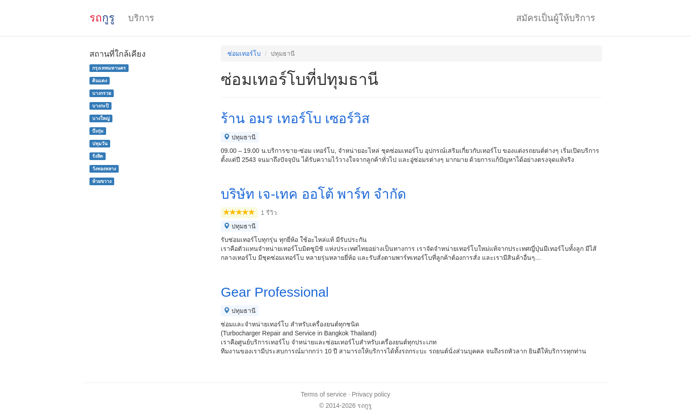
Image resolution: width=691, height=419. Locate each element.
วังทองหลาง (104, 168)
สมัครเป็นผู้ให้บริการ (555, 18)
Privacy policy (371, 394)
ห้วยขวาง (101, 181)
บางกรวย (101, 93)
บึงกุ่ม (97, 131)
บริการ (141, 18)
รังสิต (97, 156)
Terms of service (324, 394)
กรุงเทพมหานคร (109, 68)
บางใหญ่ (101, 118)
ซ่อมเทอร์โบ (244, 53)
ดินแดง (99, 80)
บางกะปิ (100, 105)
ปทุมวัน (99, 143)
